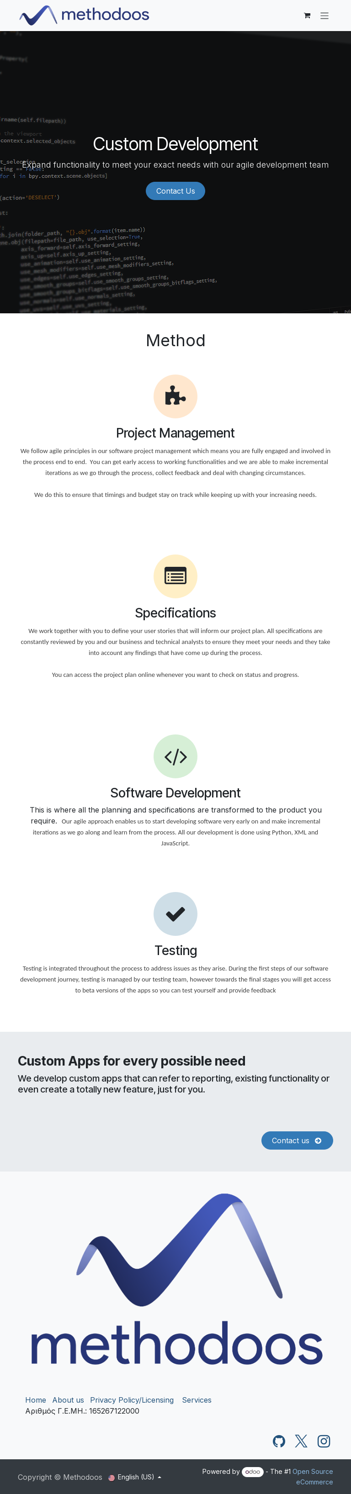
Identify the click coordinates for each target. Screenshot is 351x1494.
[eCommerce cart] (307, 15)
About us (68, 1399)
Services (197, 1399)
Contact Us (175, 190)
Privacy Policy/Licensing (132, 1399)
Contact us (297, 1140)
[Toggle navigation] (325, 15)
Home (35, 1399)
